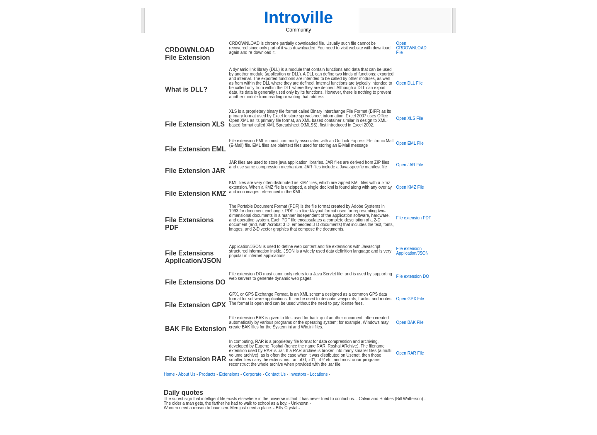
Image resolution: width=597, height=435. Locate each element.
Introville (298, 17)
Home (169, 374)
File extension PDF (413, 218)
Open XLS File (409, 118)
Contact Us (275, 374)
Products (207, 374)
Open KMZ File (410, 187)
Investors (297, 374)
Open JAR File (409, 165)
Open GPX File (410, 298)
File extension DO (412, 276)
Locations (319, 374)
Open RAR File (410, 353)
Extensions (229, 374)
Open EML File (409, 143)
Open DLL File (409, 83)
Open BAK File (409, 322)
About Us (186, 374)
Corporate (252, 374)
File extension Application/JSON (412, 250)
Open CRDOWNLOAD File (411, 48)
